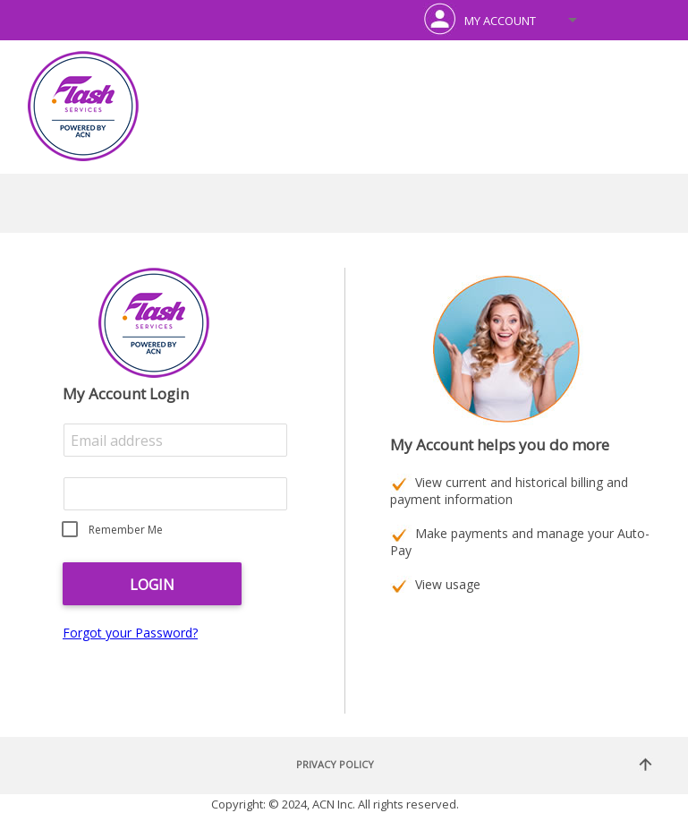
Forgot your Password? (130, 632)
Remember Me (126, 529)
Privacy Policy (335, 764)
